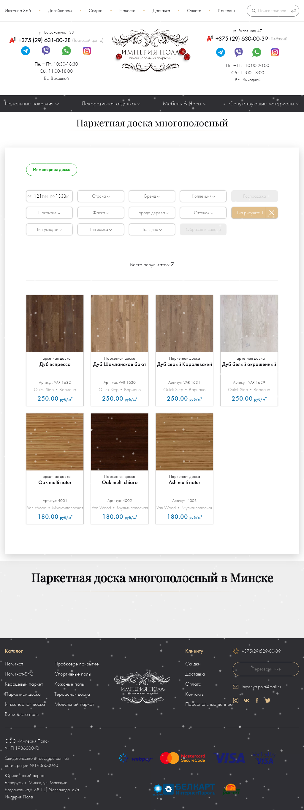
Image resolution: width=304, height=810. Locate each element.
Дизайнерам (60, 10)
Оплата (194, 10)
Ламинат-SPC (19, 674)
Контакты (226, 10)
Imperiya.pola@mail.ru (261, 686)
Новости (127, 10)
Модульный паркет (74, 704)
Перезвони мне (266, 669)
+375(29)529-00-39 (261, 651)
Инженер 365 (18, 10)
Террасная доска (72, 694)
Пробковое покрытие (76, 664)
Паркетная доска (23, 694)
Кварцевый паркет (24, 684)
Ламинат (14, 664)
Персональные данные (209, 704)
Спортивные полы (72, 674)
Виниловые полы (22, 714)
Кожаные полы (69, 684)
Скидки (95, 10)
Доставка (161, 10)
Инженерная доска (25, 704)
